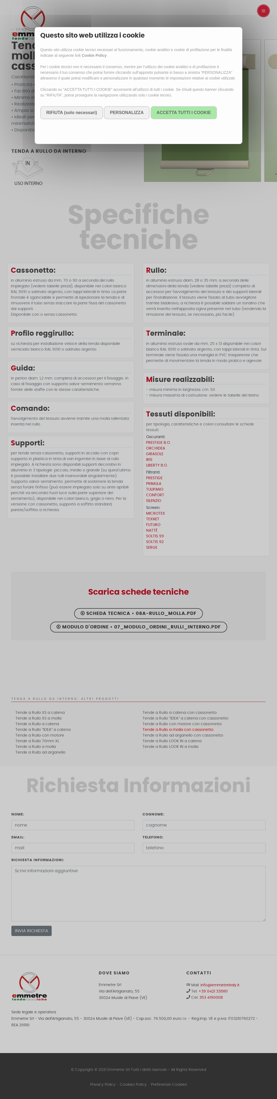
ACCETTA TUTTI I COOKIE (184, 112)
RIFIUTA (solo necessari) (71, 112)
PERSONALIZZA (126, 112)
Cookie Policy (94, 55)
